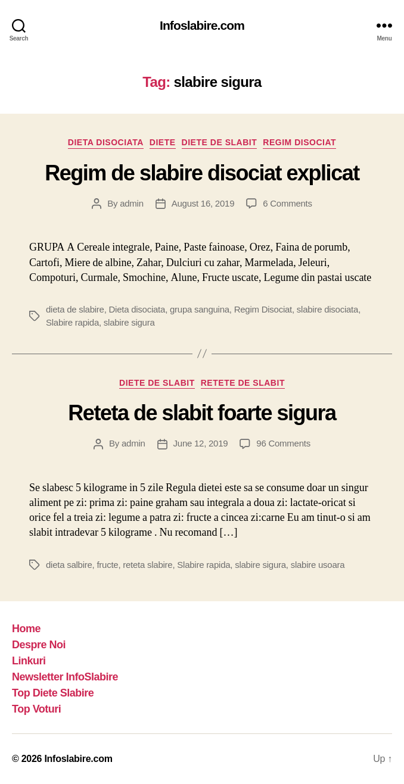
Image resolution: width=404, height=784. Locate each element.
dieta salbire (69, 565)
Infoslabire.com (202, 25)
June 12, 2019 (200, 443)
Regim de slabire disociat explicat (202, 173)
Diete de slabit (219, 142)
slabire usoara (318, 565)
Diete (163, 142)
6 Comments (287, 203)
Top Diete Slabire (53, 693)
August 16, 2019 (203, 203)
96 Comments (283, 443)
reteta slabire (147, 565)
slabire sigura (129, 322)
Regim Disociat (299, 142)
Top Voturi (36, 709)
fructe (107, 565)
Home (26, 629)
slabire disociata (327, 309)
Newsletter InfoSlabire (65, 677)
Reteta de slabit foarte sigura (201, 413)
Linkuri (29, 661)
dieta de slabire (75, 309)
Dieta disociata (106, 142)
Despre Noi (39, 645)
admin (132, 203)
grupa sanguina (199, 309)
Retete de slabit (243, 383)
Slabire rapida (72, 322)
